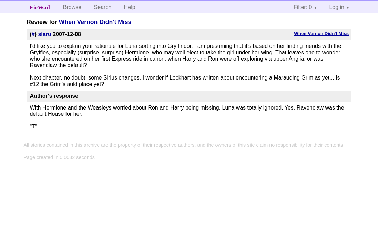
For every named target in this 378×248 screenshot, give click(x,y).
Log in (336, 7)
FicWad (40, 7)
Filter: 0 (303, 7)
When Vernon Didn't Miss (95, 22)
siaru (44, 34)
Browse (72, 7)
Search (103, 7)
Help (129, 7)
